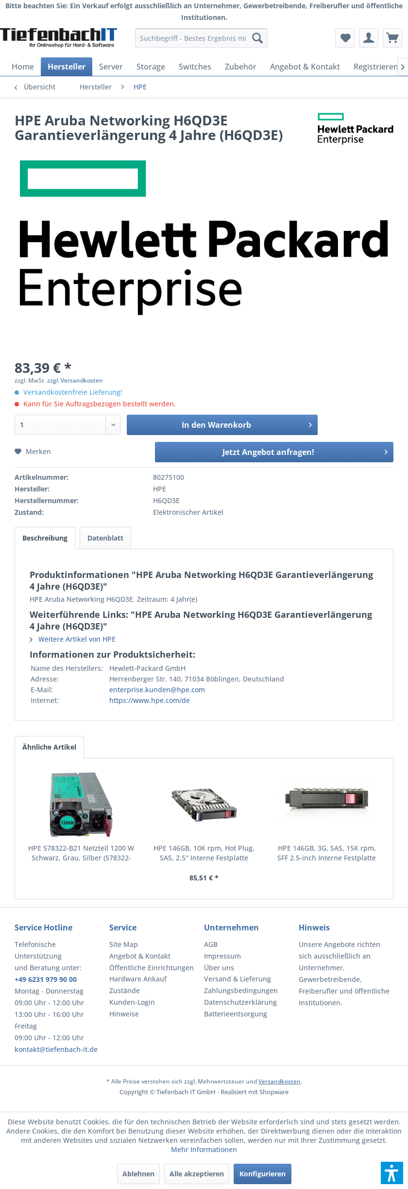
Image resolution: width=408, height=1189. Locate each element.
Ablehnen (138, 1173)
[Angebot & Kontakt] (305, 66)
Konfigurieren (262, 1173)
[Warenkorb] (392, 38)
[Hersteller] (66, 66)
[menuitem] (201, 38)
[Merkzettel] (345, 38)
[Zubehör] (240, 66)
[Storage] (151, 66)
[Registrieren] (376, 66)
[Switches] (195, 66)
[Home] (23, 66)
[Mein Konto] (368, 38)
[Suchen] (257, 38)
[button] (392, 1173)
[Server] (111, 66)
